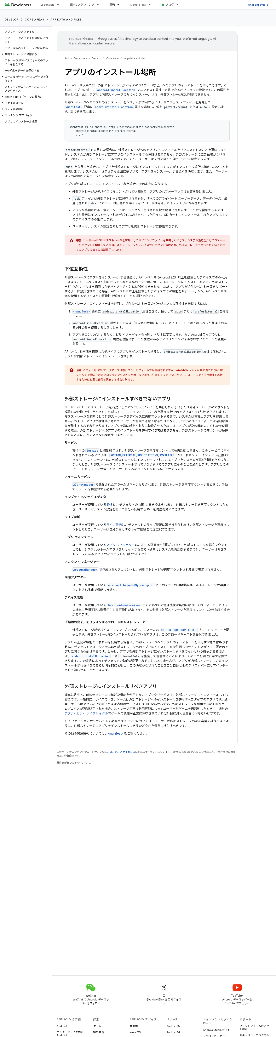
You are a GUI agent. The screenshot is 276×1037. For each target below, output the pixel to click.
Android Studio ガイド (216, 1030)
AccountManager (85, 569)
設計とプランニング (82, 4)
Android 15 (173, 1026)
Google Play (138, 4)
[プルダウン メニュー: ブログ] (179, 4)
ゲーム (97, 1026)
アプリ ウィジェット (120, 545)
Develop (12, 19)
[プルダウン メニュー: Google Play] (151, 4)
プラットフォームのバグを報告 (254, 1027)
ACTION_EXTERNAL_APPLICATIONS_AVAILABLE (142, 455)
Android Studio (258, 4)
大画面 (134, 1026)
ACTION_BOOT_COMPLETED (179, 630)
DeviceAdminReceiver (124, 605)
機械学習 (98, 1032)
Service (92, 450)
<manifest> (74, 107)
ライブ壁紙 (114, 525)
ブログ (170, 4)
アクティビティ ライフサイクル (86, 713)
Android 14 (173, 1032)
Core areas (34, 19)
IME (109, 505)
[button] (25, 54)
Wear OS (135, 1032)
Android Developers (76, 58)
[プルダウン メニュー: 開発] (120, 4)
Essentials (47, 4)
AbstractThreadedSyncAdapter (131, 585)
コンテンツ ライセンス (122, 751)
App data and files (66, 19)
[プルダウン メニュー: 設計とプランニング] (99, 4)
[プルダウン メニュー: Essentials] (60, 4)
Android (62, 1026)
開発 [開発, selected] (112, 4)
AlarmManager (83, 484)
